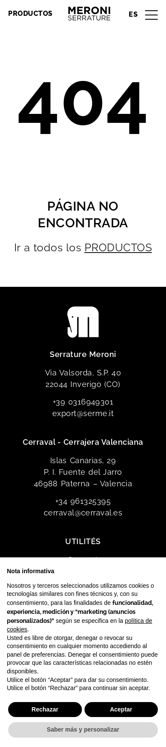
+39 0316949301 (83, 401)
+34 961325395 (83, 501)
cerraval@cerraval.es (83, 512)
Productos (30, 13)
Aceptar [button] (121, 709)
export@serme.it (83, 413)
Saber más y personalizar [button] (83, 729)
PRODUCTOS (118, 247)
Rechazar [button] (45, 709)
